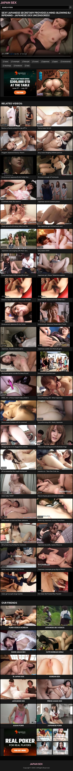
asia (28, 66)
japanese (46, 61)
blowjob (26, 61)
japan (56, 61)
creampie (16, 61)
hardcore (19, 66)
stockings (8, 66)
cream (36, 61)
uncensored (66, 61)
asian (6, 61)
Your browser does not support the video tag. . (36, 38)
